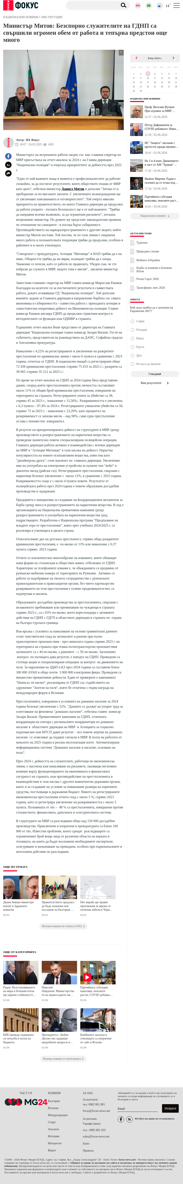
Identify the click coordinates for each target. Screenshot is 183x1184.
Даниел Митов (73, 189)
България (54, 1101)
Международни (58, 1115)
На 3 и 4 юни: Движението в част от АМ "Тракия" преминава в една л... (162, 163)
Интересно (55, 1143)
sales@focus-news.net (96, 1136)
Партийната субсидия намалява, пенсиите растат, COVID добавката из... (162, 198)
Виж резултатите (155, 383)
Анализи (53, 1129)
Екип (86, 1143)
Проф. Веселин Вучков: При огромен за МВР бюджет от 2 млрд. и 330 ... (162, 109)
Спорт (52, 1122)
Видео (52, 1150)
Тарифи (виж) (91, 1123)
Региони (53, 1108)
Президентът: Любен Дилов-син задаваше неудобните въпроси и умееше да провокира (56, 1039)
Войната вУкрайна (148, 260)
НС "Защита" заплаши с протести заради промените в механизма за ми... (162, 145)
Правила (88, 1150)
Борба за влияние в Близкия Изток (154, 269)
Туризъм (142, 242)
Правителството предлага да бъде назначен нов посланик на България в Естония (58, 906)
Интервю (54, 1136)
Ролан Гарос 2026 (148, 279)
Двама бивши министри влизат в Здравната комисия (18, 906)
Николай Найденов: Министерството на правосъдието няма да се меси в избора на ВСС (58, 992)
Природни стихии (148, 251)
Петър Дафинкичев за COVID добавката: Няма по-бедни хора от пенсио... (161, 127)
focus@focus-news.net (96, 1110)
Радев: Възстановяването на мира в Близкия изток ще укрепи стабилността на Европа (19, 992)
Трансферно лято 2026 (151, 287)
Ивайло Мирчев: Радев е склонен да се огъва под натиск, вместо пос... (160, 180)
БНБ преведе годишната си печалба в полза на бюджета (18, 1038)
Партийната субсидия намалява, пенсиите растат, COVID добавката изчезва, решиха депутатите (96, 992)
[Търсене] (90, 5)
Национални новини (145, 98)
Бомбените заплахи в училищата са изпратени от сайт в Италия (95, 1038)
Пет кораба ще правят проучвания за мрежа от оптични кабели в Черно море (95, 906)
